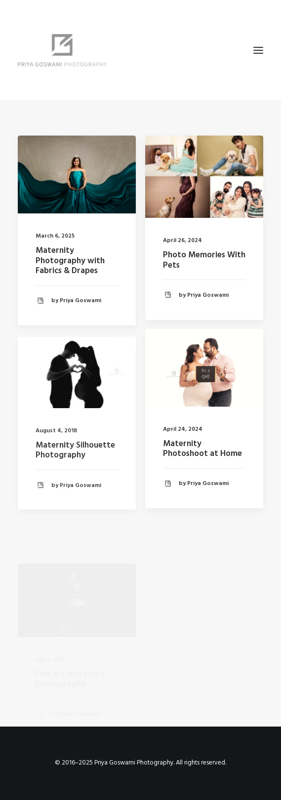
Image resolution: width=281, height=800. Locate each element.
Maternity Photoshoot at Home (202, 450)
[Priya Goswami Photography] (140, 50)
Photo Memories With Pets (204, 260)
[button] (258, 50)
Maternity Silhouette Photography (75, 462)
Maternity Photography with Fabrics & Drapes (70, 261)
